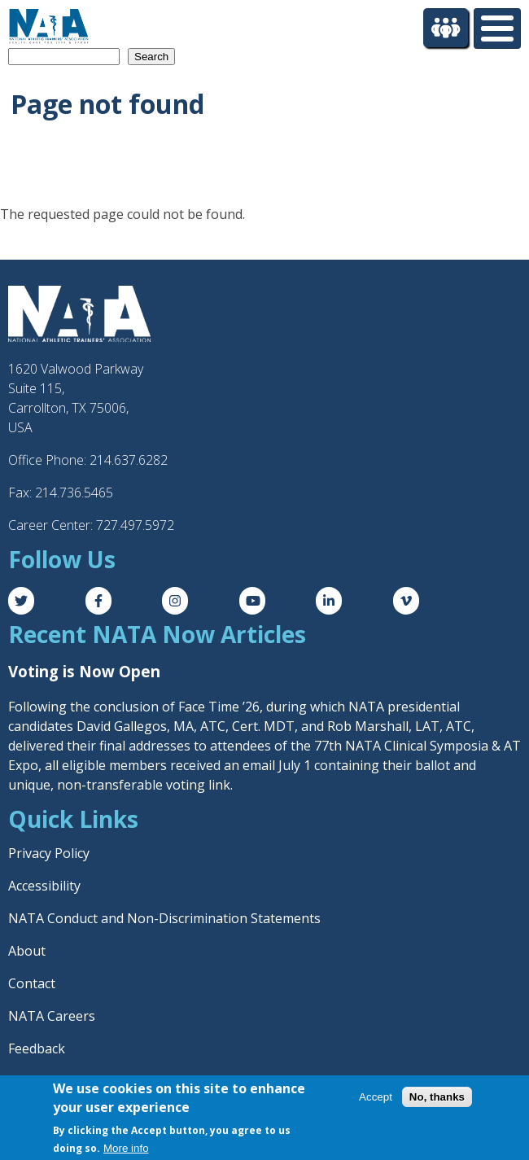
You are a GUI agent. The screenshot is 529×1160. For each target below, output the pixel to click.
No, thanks (437, 1097)
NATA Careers (51, 1016)
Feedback (36, 1048)
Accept (375, 1097)
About (27, 951)
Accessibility (44, 886)
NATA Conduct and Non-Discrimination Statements (164, 918)
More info (126, 1148)
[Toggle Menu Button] (497, 28)
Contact (31, 983)
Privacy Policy (49, 853)
